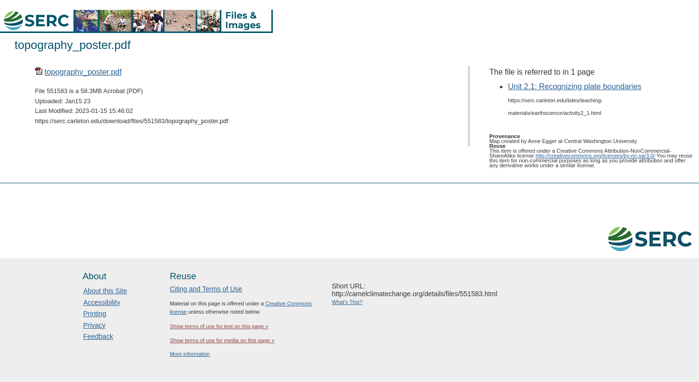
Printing (94, 314)
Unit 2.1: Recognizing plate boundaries (574, 86)
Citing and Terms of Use (206, 289)
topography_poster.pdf (82, 72)
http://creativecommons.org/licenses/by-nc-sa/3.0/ (595, 156)
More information (190, 354)
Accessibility (101, 302)
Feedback (98, 336)
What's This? (347, 302)
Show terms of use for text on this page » (219, 326)
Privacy (94, 325)
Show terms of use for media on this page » (222, 340)
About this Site (105, 291)
